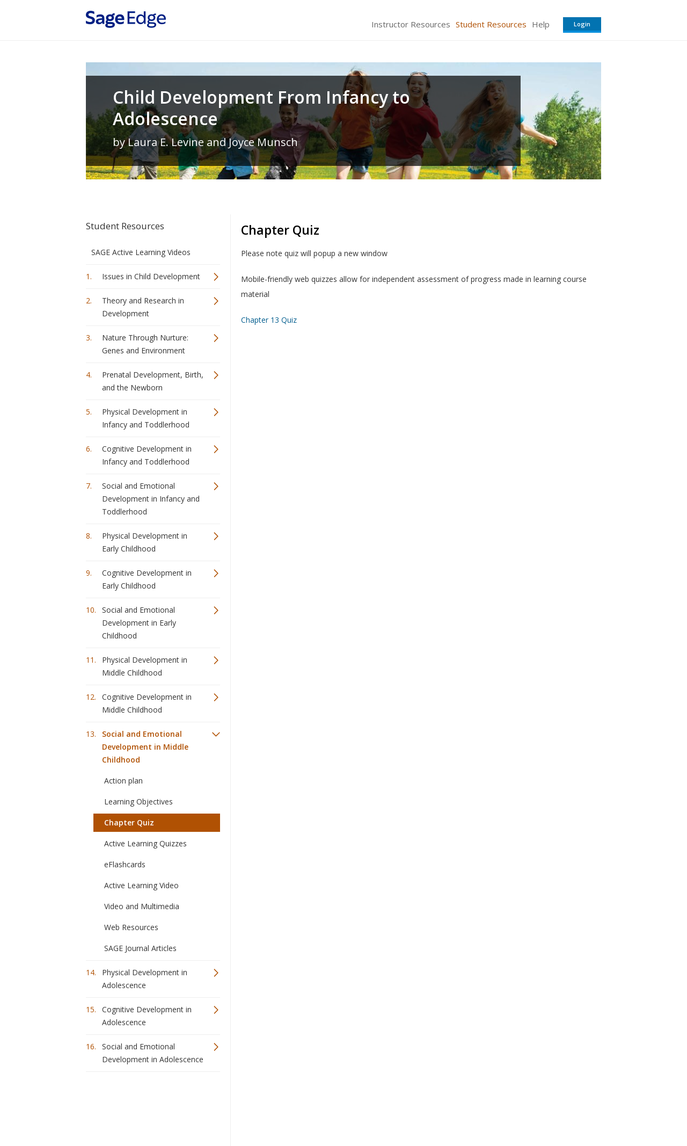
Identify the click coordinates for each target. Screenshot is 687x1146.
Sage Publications (147, 1106)
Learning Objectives (138, 801)
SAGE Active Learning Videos (141, 252)
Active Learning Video (141, 885)
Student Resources (491, 24)
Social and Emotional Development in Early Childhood (139, 623)
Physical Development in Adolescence (144, 978)
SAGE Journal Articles (140, 948)
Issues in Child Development (151, 276)
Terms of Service (404, 1106)
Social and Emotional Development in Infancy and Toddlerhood (151, 499)
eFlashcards (124, 864)
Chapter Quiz (129, 822)
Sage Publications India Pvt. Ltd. (241, 1106)
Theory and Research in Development (143, 306)
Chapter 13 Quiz (269, 320)
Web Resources (131, 927)
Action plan (123, 780)
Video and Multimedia (141, 906)
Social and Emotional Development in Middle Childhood (145, 747)
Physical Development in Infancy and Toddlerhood (145, 418)
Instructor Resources (410, 24)
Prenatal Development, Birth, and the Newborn (152, 381)
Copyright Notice (470, 1106)
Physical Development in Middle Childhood (144, 666)
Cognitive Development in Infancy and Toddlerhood (147, 455)
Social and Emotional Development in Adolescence (152, 1052)
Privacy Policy (530, 1106)
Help (541, 24)
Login (582, 24)
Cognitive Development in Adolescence (147, 1015)
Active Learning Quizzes (145, 843)
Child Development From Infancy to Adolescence (261, 107)
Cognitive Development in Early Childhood (147, 579)
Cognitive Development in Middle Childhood (147, 703)
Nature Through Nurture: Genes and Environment (145, 344)
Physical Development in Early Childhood (144, 542)
